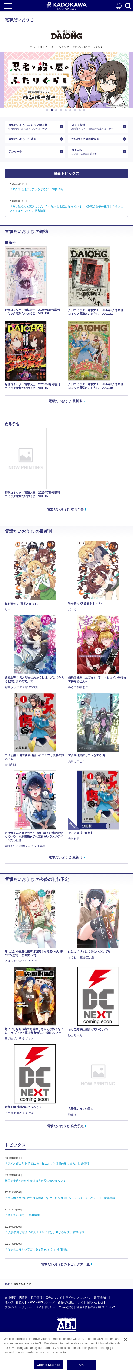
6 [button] (71, 110)
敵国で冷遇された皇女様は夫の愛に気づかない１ (35, 1180)
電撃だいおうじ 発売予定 (65, 1126)
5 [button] (66, 110)
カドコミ (96, 151)
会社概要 (10, 1297)
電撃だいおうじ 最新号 (65, 401)
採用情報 (36, 1297)
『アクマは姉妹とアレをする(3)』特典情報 (36, 189)
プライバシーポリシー (19, 1307)
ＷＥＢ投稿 (96, 126)
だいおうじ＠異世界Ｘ (85, 139)
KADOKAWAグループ (40, 1302)
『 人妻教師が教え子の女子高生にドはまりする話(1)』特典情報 (44, 1232)
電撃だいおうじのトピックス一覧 (65, 1264)
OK (81, 1364)
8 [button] (80, 110)
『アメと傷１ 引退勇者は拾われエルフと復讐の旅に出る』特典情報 (47, 1163)
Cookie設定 (66, 1307)
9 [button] (85, 110)
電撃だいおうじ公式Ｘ (22, 139)
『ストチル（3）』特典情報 (22, 1215)
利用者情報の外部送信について (96, 1307)
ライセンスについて (78, 1297)
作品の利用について (70, 1302)
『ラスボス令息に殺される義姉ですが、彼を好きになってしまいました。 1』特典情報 (60, 1198)
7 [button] (76, 110)
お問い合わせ (94, 1302)
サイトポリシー (45, 1307)
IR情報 (23, 1297)
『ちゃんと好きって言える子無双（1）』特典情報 (36, 1249)
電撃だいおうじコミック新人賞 (33, 126)
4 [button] (62, 110)
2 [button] (52, 110)
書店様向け (101, 1297)
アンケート (15, 151)
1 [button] (48, 110)
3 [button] (57, 110)
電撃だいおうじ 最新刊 (65, 857)
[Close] (125, 1339)
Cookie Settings (48, 1364)
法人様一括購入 (14, 1302)
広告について (53, 1297)
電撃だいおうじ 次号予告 (65, 509)
